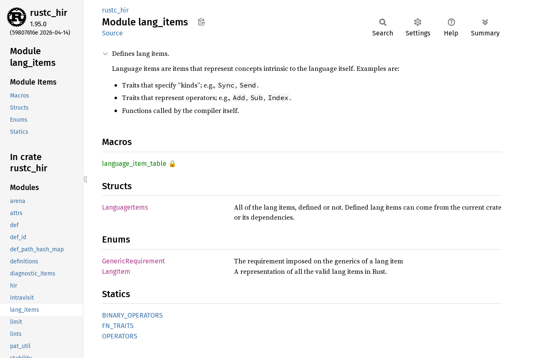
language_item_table (134, 164)
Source (112, 33)
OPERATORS (119, 336)
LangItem (116, 271)
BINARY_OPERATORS (132, 315)
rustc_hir (48, 12)
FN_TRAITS (118, 326)
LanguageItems (125, 207)
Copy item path (201, 22)
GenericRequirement (133, 261)
